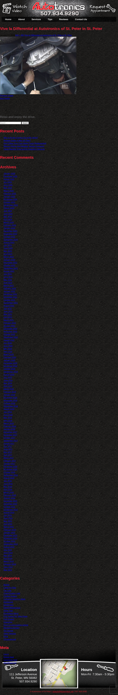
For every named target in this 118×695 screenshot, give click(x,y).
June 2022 (8, 277)
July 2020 (8, 343)
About (21, 19)
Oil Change (8, 631)
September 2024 (11, 205)
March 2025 (9, 191)
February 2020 (10, 357)
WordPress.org (10, 663)
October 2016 (9, 472)
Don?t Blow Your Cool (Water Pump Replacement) (25, 143)
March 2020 (9, 355)
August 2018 (9, 409)
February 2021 (10, 323)
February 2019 (10, 392)
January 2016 (9, 498)
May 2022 (8, 280)
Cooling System (10, 596)
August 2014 (9, 547)
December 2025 (10, 176)
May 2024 (8, 217)
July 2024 (8, 211)
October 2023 (9, 237)
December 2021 (10, 294)
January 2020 (9, 360)
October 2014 (9, 541)
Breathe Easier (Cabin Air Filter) (17, 141)
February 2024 (10, 225)
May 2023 (8, 251)
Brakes (7, 585)
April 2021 (8, 317)
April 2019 (8, 386)
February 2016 (10, 495)
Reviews (63, 19)
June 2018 (8, 415)
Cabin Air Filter (10, 588)
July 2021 (8, 309)
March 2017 (9, 458)
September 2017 (11, 441)
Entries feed (9, 657)
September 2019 (11, 372)
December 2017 (10, 432)
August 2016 (9, 478)
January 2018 (9, 429)
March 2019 (9, 389)
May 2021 (8, 314)
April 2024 (8, 220)
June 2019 (8, 380)
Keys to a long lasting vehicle (16, 625)
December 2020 (10, 329)
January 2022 (9, 291)
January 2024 (9, 228)
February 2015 (10, 530)
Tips (50, 19)
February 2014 (10, 564)
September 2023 (11, 240)
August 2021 (9, 306)
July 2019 (8, 378)
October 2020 (9, 334)
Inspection (8, 622)
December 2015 (10, 501)
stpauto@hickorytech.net (63, 692)
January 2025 (9, 197)
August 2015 (9, 513)
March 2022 (9, 286)
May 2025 (8, 188)
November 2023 (10, 234)
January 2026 (9, 174)
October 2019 (9, 369)
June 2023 (8, 248)
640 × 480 (19, 35)
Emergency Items (11, 614)
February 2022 (10, 288)
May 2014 (8, 556)
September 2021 (11, 303)
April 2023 (8, 254)
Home (8, 19)
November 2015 (10, 504)
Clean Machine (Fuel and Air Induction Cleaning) (24, 149)
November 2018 (10, 401)
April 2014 (8, 558)
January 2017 (9, 464)
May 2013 (8, 570)
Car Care (7, 591)
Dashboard (8, 602)
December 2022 (10, 263)
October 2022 (9, 265)
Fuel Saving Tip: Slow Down (15, 616)
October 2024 (9, 202)
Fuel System (9, 619)
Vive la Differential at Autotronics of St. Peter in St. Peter (48, 35)
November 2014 (10, 538)
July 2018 (8, 412)
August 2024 (9, 208)
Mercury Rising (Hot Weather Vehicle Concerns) (24, 146)
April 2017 (8, 455)
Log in (6, 654)
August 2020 (9, 340)
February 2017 (10, 461)
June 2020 (8, 346)
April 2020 (8, 352)
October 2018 (9, 403)
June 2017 (8, 449)
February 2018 (10, 426)
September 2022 (11, 268)
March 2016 (9, 492)
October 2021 (9, 300)
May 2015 (8, 521)
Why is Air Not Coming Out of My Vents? (21, 138)
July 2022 (8, 274)
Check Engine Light (12, 593)
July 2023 (8, 245)
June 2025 (8, 185)
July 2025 (8, 182)
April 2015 (8, 524)
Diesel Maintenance (12, 608)
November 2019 (10, 366)
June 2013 (8, 567)
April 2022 (8, 283)
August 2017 (9, 444)
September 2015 (11, 510)
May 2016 (8, 487)
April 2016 (8, 490)
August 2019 (9, 375)
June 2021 (8, 311)
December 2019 (10, 363)
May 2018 (8, 418)
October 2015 (9, 507)
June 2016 (8, 484)
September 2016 (11, 475)
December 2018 (10, 398)
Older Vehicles (10, 634)
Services (36, 19)
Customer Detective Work (14, 599)
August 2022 (9, 271)
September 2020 (11, 337)
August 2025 (9, 179)
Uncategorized (10, 639)
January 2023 (9, 260)
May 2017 (8, 452)
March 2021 (9, 320)
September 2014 (11, 544)
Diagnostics (8, 605)
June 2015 (8, 518)
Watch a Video (15, 8)
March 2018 (9, 423)
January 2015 (9, 533)
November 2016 (10, 469)
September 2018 (11, 406)
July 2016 (8, 481)
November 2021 (10, 297)
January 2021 (9, 326)
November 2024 (10, 199)
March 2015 (9, 527)
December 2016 (10, 467)
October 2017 (9, 438)
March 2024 (9, 222)
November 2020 (10, 332)
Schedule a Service (102, 10)
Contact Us (81, 19)
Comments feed (10, 660)
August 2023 (9, 243)
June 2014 (8, 553)
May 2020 (8, 349)
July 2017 (8, 446)
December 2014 (10, 536)
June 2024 (8, 214)
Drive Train (8, 611)
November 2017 (10, 435)
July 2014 (8, 550)
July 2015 (8, 515)
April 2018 (8, 421)
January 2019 (9, 395)
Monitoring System (11, 628)
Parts (6, 637)
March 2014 (9, 561)
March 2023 (9, 257)
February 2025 (10, 194)
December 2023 (10, 231)
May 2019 (8, 383)
